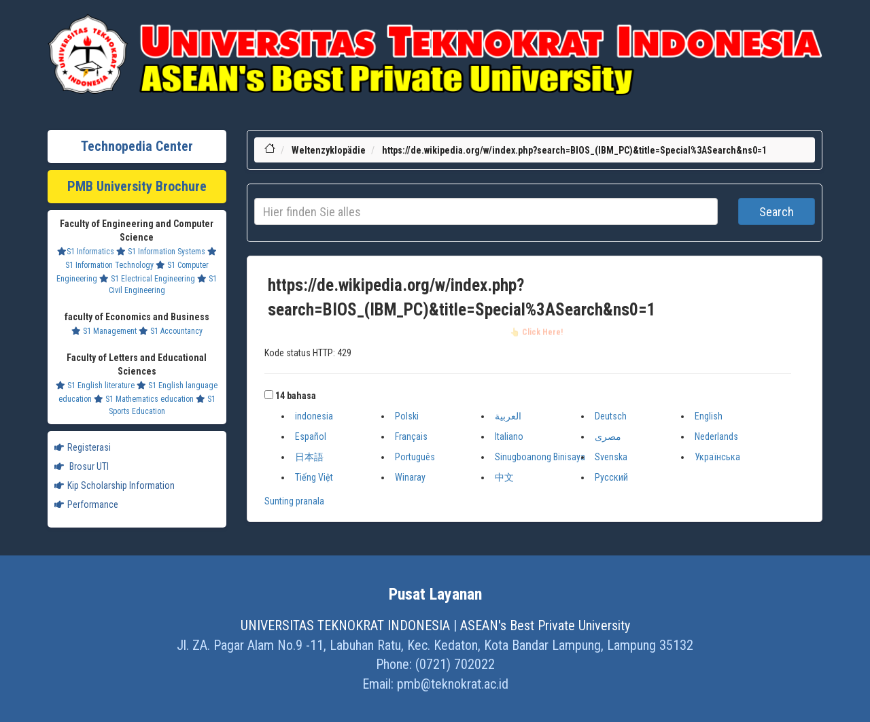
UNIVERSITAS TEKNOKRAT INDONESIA (345, 625)
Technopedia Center (137, 146)
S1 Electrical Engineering (147, 278)
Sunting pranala (294, 501)
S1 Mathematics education (144, 399)
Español (310, 436)
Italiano (509, 436)
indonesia (314, 416)
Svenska (611, 456)
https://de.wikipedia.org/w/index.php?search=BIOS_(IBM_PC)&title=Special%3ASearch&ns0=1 (574, 150)
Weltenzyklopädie (329, 150)
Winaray (410, 477)
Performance (86, 504)
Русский (611, 477)
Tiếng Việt (314, 477)
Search (776, 212)
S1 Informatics (85, 251)
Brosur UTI (81, 466)
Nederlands (716, 436)
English (709, 416)
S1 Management (104, 331)
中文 (504, 477)
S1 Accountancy (171, 331)
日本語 (309, 456)
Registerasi (82, 447)
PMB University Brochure (137, 186)
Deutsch (611, 416)
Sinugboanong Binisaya (540, 456)
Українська (717, 456)
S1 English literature (95, 385)
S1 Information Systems (160, 251)
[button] (268, 394)
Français (411, 436)
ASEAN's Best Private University (545, 625)
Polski (407, 416)
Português (415, 456)
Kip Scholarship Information (114, 485)
